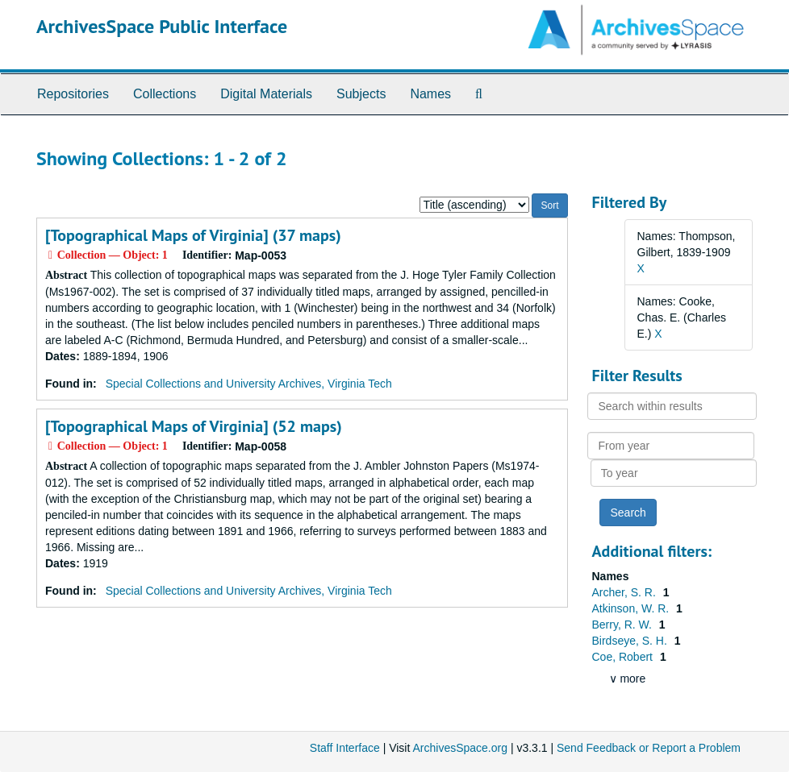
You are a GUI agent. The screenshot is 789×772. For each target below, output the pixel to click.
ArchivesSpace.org (459, 747)
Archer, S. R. (625, 592)
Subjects (361, 94)
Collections (164, 94)
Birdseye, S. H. (631, 640)
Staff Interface (345, 747)
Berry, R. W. (623, 624)
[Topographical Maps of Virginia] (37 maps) (193, 235)
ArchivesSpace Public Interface (161, 26)
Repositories (73, 94)
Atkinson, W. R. (632, 608)
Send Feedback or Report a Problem (649, 747)
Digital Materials (266, 94)
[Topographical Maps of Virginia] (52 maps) (193, 426)
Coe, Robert (624, 656)
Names (430, 94)
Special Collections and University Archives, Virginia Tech (249, 383)
